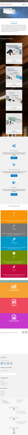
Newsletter (2, 395)
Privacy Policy (3, 382)
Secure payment (3, 384)
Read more (14, 157)
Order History (3, 392)
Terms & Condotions (4, 383)
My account (2, 391)
